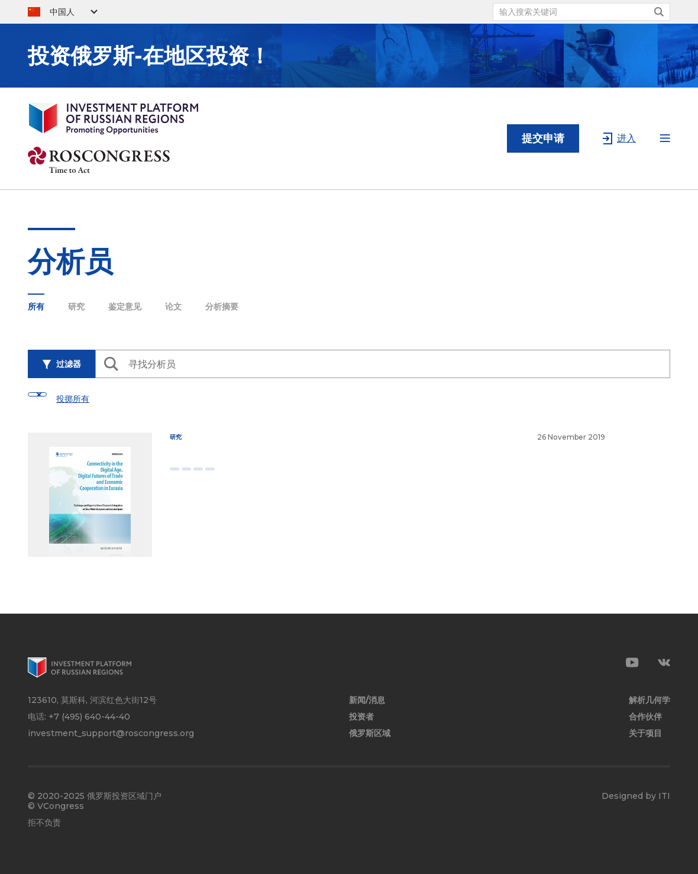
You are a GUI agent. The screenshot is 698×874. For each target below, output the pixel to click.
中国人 (62, 12)
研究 (76, 306)
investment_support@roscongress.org (111, 733)
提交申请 (543, 138)
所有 (36, 306)
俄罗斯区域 (369, 733)
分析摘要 (221, 306)
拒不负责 (44, 823)
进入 (626, 138)
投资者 (361, 717)
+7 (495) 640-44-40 (89, 716)
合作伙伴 (645, 717)
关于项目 (645, 733)
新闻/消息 (367, 700)
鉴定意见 (124, 306)
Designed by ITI (636, 796)
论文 (173, 306)
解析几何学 (649, 700)
